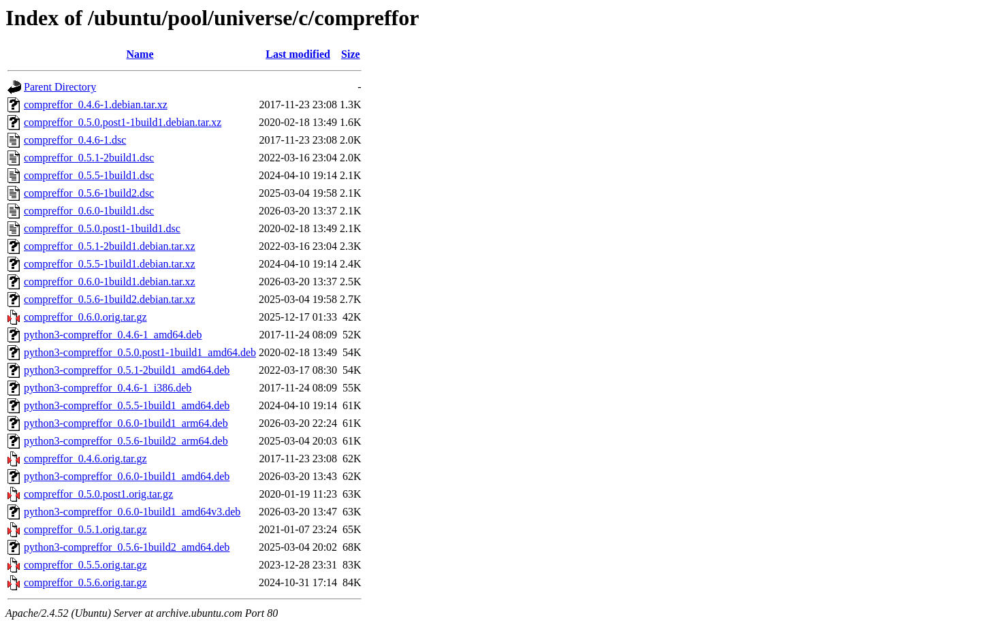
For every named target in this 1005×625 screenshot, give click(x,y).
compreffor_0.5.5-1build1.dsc (89, 175)
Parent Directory (60, 87)
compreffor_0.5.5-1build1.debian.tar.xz (109, 264)
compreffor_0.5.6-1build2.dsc (89, 193)
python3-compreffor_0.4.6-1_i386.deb (107, 388)
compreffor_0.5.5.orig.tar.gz (85, 565)
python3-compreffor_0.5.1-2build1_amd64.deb (126, 370)
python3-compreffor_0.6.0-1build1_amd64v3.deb (132, 511)
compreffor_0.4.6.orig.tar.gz (85, 458)
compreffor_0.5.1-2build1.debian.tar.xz (109, 246)
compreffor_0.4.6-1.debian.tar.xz (96, 104)
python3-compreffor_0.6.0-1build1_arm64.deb (126, 423)
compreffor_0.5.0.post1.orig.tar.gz (98, 494)
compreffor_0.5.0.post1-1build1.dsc (102, 228)
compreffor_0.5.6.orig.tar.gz (85, 582)
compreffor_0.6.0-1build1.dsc (89, 211)
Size (350, 54)
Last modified (298, 54)
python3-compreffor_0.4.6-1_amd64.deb (113, 334)
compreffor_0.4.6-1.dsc (75, 140)
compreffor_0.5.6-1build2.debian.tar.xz (109, 299)
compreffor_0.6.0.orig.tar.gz (85, 317)
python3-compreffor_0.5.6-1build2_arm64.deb (126, 441)
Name (140, 54)
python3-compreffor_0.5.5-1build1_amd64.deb (126, 405)
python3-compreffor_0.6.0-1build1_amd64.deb (126, 476)
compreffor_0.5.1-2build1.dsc (89, 157)
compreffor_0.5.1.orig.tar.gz (85, 529)
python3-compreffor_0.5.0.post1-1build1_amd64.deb (140, 352)
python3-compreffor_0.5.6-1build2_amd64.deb (126, 547)
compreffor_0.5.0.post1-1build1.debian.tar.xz (122, 122)
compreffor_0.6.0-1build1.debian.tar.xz (109, 281)
